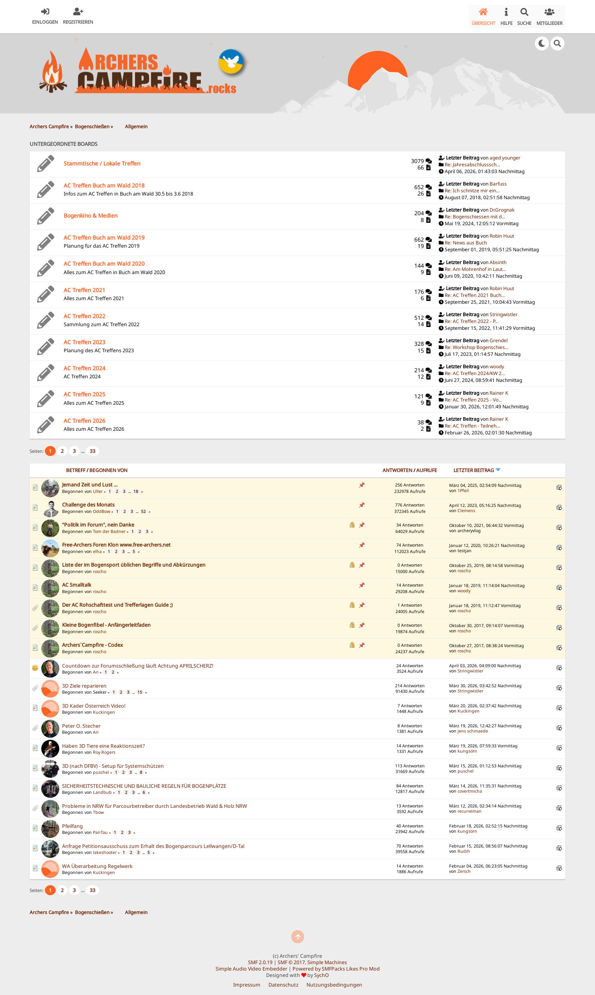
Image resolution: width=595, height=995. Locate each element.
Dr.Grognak (502, 206)
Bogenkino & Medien (90, 212)
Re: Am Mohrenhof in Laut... (475, 265)
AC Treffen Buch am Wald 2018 (104, 182)
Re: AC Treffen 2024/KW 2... (475, 370)
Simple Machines (327, 959)
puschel (101, 769)
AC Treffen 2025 (84, 391)
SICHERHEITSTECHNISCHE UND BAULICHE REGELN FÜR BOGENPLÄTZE (144, 782)
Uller (98, 488)
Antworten (397, 467)
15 (139, 689)
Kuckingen (104, 709)
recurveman (470, 808)
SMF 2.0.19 (260, 959)
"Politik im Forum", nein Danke (98, 521)
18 (135, 488)
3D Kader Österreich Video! (93, 702)
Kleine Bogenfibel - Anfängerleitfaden (106, 621)
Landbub (102, 789)
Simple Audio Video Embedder (251, 965)
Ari (96, 669)
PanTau (100, 829)
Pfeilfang (72, 822)
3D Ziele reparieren (84, 682)
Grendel (499, 337)
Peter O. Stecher (81, 722)
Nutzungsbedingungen (334, 981)
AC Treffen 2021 (84, 286)
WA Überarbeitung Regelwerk (97, 863)
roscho (99, 568)
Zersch (464, 868)
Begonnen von (108, 467)
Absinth (498, 258)
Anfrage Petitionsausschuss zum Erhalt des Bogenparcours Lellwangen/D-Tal (153, 843)
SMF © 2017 (291, 959)
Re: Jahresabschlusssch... (472, 161)
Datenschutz (283, 981)
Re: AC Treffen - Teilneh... (472, 422)
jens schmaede (473, 728)
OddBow (101, 508)
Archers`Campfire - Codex (92, 641)
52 (143, 508)
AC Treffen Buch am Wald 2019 (104, 234)
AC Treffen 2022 (84, 313)
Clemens (466, 507)
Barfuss (498, 180)
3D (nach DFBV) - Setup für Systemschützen (113, 762)
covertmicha (470, 788)
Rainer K (499, 389)
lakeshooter (105, 849)
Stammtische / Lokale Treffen (102, 159)
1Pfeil (463, 487)
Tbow (98, 809)
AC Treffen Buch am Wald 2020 (104, 260)
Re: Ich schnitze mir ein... (472, 187)
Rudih (464, 848)
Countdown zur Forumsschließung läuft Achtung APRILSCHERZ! (137, 662)
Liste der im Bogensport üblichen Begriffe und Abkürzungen (134, 561)
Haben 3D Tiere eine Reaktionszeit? (103, 742)
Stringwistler (504, 311)
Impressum (246, 981)
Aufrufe (426, 467)
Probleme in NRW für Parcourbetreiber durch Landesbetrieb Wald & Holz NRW (154, 802)
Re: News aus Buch (466, 239)
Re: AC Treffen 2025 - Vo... (473, 396)
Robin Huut (502, 232)
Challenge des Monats (88, 501)
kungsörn (467, 748)
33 (92, 447)
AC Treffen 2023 (84, 339)
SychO (321, 972)
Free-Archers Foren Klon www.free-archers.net (116, 541)
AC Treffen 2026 (84, 417)
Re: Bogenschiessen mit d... (475, 213)
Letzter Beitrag (477, 467)
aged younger (505, 154)
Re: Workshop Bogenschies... (476, 344)
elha (97, 548)
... (83, 448)
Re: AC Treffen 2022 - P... (471, 318)
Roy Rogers (104, 749)
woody (497, 363)
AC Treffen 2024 (84, 365)
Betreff (75, 467)
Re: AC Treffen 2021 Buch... (475, 292)
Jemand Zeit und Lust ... (89, 481)
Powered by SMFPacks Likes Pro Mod (336, 965)
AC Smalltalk (76, 581)
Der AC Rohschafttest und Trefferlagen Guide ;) (117, 601)
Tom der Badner (109, 528)
